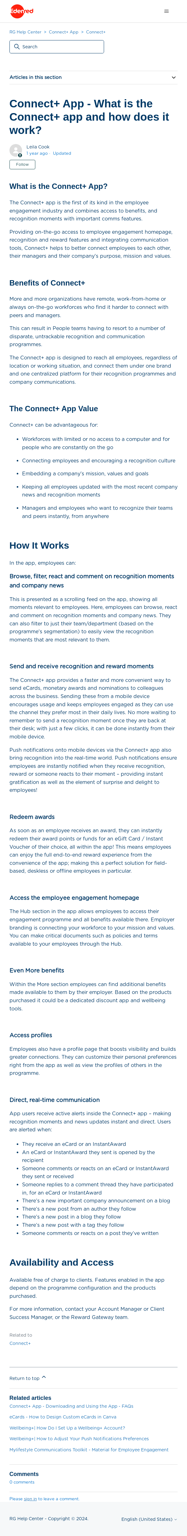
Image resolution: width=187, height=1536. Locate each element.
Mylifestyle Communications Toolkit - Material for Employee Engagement (89, 1449)
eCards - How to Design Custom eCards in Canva (62, 1416)
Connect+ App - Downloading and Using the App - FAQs (71, 1406)
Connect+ (96, 32)
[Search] (57, 46)
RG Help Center (25, 32)
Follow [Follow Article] (22, 164)
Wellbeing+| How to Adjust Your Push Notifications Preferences (79, 1438)
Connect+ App (64, 32)
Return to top (28, 1377)
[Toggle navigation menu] (166, 11)
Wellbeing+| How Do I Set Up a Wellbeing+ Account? (67, 1428)
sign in (30, 1499)
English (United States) (149, 1519)
